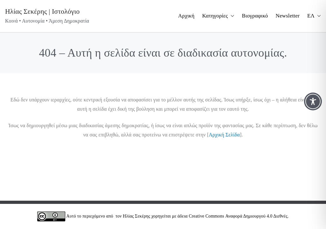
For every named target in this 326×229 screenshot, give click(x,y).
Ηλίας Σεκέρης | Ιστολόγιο (42, 11)
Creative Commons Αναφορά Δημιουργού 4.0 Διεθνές (238, 216)
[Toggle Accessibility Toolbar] (313, 101)
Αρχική (186, 16)
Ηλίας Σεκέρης (136, 216)
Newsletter (288, 16)
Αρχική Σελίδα (224, 134)
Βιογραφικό (255, 16)
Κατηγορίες (218, 16)
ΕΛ (314, 16)
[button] (231, 16)
